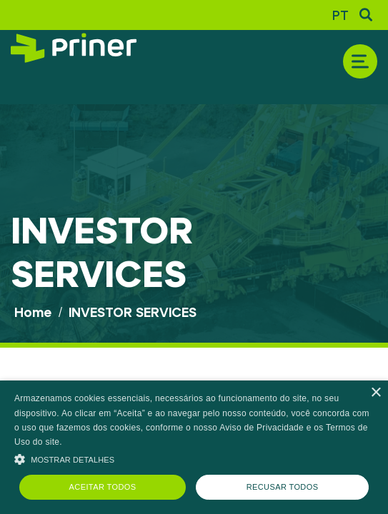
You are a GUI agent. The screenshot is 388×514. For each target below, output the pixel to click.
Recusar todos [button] (283, 487)
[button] (194, 458)
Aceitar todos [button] (102, 487)
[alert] (194, 447)
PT (340, 15)
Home (32, 312)
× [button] (375, 393)
